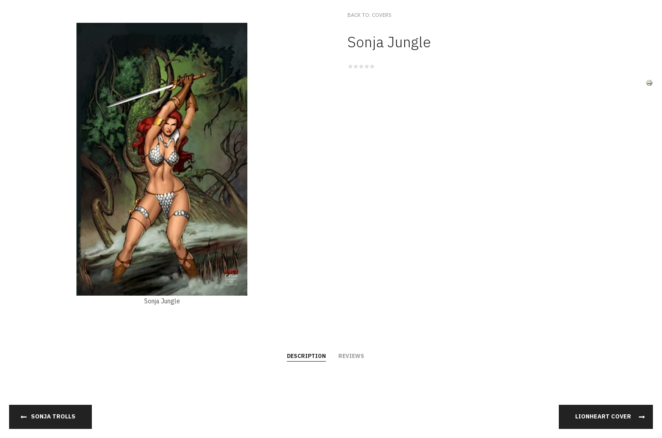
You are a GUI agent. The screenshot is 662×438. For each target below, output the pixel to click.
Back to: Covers (369, 15)
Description (306, 355)
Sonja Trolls (53, 416)
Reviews (351, 355)
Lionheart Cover (603, 416)
